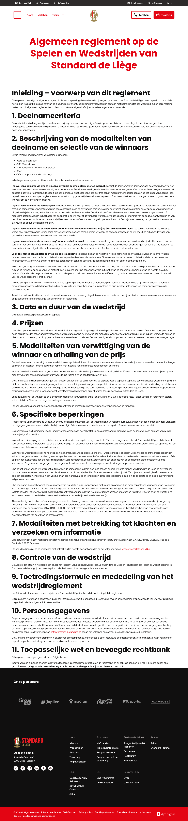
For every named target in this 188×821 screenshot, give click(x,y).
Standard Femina (160, 747)
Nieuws (73, 743)
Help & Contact (77, 761)
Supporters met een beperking (108, 758)
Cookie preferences (104, 812)
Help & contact (135, 3)
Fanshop (141, 15)
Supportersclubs (106, 752)
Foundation (42, 3)
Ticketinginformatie (108, 747)
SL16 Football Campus (76, 787)
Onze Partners (132, 782)
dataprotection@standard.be (66, 632)
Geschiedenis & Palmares (78, 779)
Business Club (23, 3)
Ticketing (164, 15)
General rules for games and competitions (34, 816)
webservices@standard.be (136, 549)
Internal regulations (51, 812)
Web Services (70, 812)
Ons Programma (105, 777)
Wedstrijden (76, 747)
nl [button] (170, 3)
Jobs (72, 794)
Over (126, 777)
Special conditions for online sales (134, 812)
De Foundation (105, 782)
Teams (58, 15)
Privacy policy (86, 812)
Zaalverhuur (130, 760)
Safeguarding (61, 3)
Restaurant (130, 755)
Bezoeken (129, 751)
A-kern (154, 743)
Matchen (43, 15)
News (30, 15)
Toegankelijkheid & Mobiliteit (134, 745)
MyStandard (155, 3)
